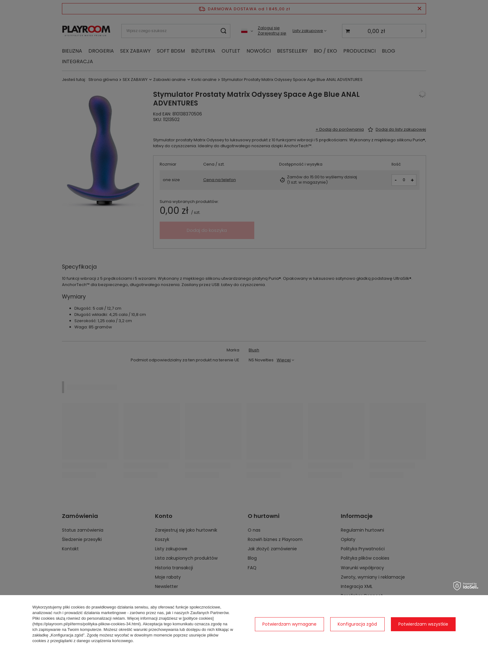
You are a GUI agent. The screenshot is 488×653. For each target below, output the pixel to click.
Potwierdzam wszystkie (423, 624)
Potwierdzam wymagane (289, 624)
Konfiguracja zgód (357, 624)
